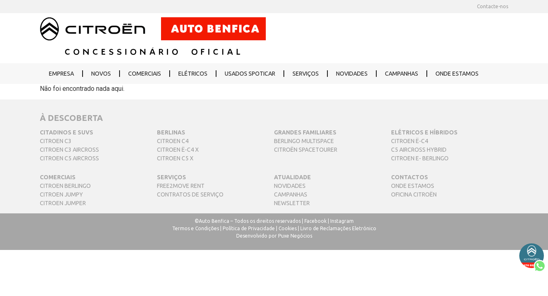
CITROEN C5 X (175, 158)
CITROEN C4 (173, 141)
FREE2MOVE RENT (181, 186)
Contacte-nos (492, 6)
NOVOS (101, 73)
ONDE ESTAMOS (457, 73)
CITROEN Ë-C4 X (178, 149)
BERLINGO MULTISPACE (304, 141)
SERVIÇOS (305, 73)
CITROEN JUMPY (61, 194)
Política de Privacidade (249, 228)
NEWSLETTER (292, 203)
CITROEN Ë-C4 (409, 141)
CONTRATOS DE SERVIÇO (190, 194)
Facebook (315, 221)
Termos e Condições (195, 228)
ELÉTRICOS (192, 73)
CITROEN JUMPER (63, 203)
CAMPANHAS (401, 73)
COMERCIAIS (144, 73)
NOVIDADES (352, 73)
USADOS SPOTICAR (250, 73)
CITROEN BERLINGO (65, 186)
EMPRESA (61, 73)
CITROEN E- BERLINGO (420, 158)
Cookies (288, 228)
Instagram (342, 221)
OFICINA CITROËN (414, 194)
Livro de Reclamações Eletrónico (338, 228)
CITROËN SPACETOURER (305, 149)
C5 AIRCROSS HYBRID (419, 149)
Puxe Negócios (295, 235)
